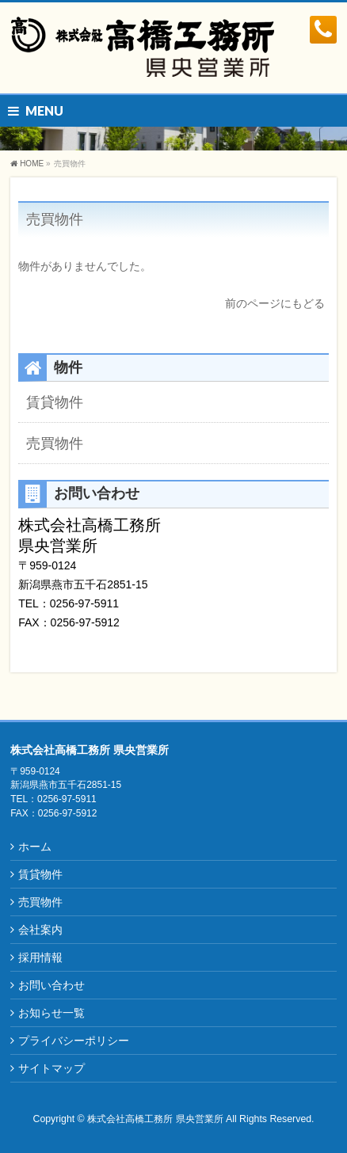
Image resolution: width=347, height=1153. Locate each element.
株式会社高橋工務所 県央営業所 (155, 1118)
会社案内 (40, 929)
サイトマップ (51, 1068)
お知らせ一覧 (51, 1012)
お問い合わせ (51, 985)
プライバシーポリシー (73, 1040)
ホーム (34, 846)
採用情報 (40, 957)
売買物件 (54, 219)
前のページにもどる (275, 303)
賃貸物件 (54, 402)
